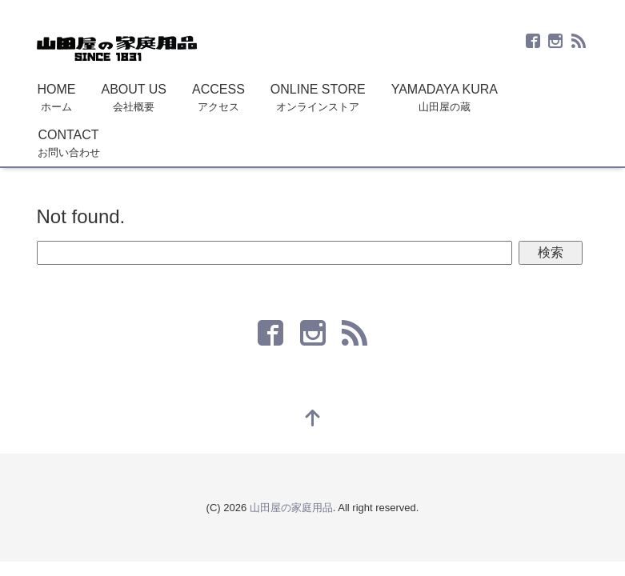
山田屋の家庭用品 (291, 508)
